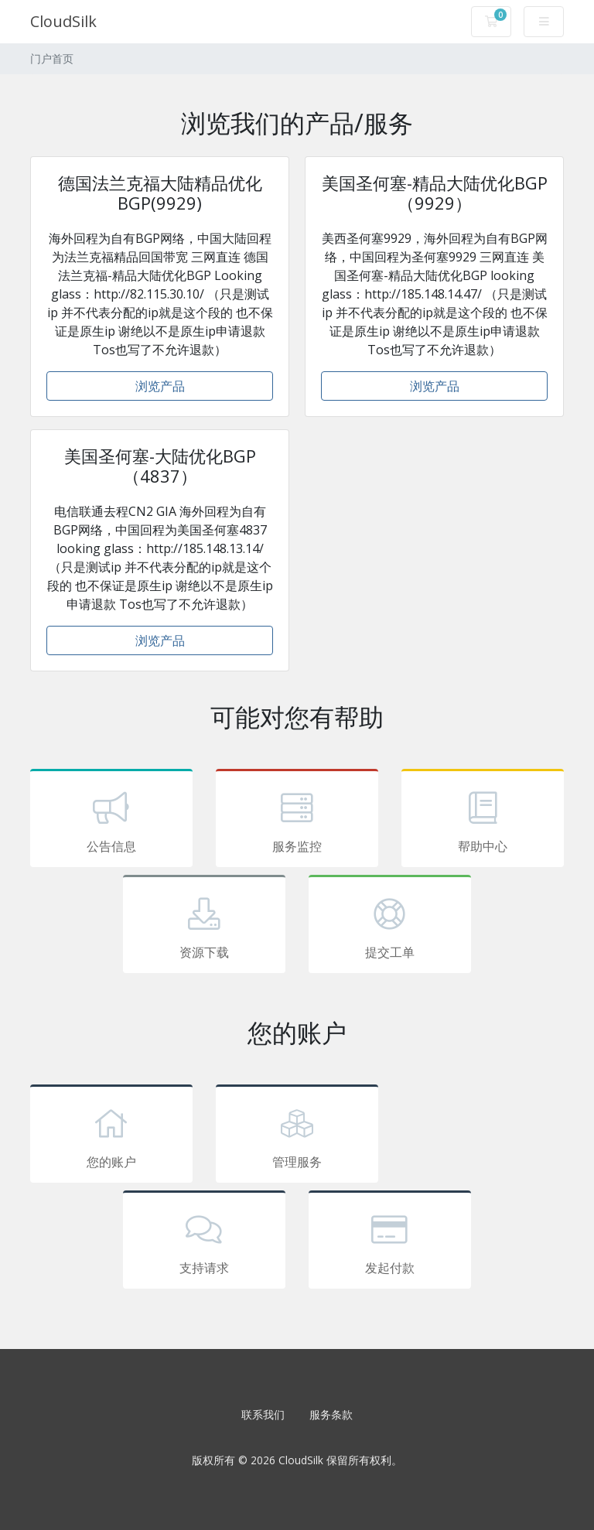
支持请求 (204, 1242)
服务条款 (331, 1414)
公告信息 (111, 821)
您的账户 (111, 1136)
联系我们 (263, 1414)
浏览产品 (160, 385)
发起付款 (390, 1242)
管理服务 (297, 1136)
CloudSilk (63, 21)
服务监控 (297, 821)
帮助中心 (482, 821)
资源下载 (204, 927)
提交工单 (390, 927)
